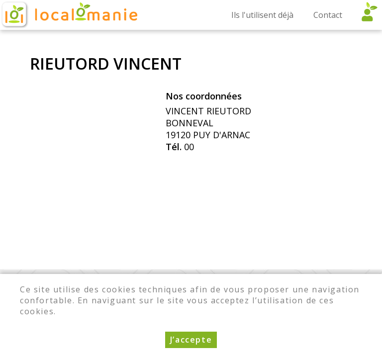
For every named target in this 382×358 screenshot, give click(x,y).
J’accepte (191, 343)
